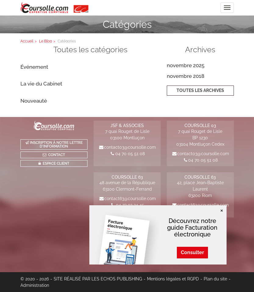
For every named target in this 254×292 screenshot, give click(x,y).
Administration (34, 285)
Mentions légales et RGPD (173, 278)
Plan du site (215, 278)
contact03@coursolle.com (130, 147)
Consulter (192, 252)
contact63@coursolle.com (130, 198)
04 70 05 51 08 (130, 153)
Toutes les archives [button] (200, 90)
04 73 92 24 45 (130, 205)
